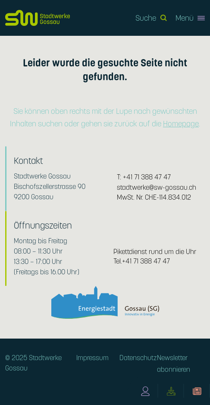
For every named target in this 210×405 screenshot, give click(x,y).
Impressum (92, 357)
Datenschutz (138, 357)
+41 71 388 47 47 (147, 177)
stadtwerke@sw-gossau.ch (156, 187)
